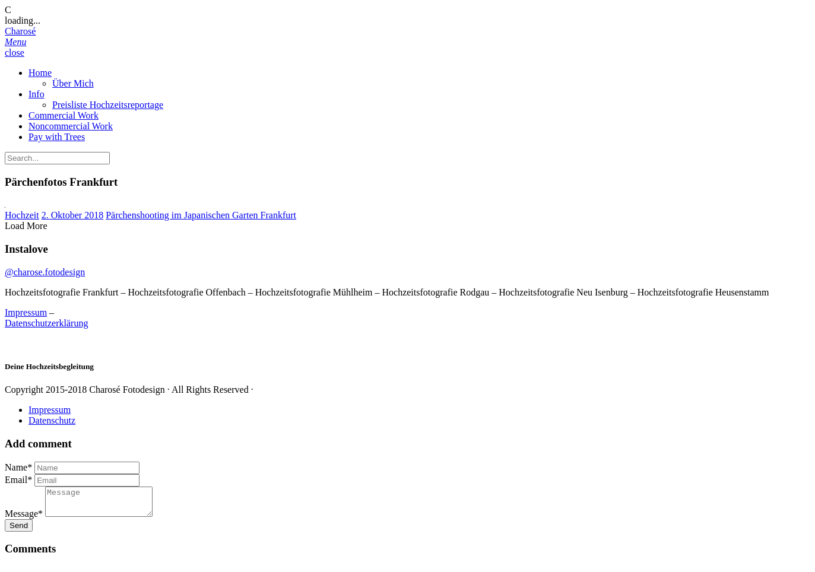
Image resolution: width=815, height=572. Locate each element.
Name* (18, 467)
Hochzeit (22, 215)
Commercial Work (63, 115)
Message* (24, 519)
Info (36, 94)
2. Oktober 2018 (72, 215)
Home (40, 73)
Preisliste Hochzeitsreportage (107, 105)
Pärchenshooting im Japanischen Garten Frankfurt (201, 215)
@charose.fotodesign (45, 272)
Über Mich (73, 83)
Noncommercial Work (70, 126)
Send (18, 530)
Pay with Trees (56, 137)
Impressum (26, 312)
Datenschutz (51, 420)
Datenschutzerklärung (46, 323)
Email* (18, 480)
